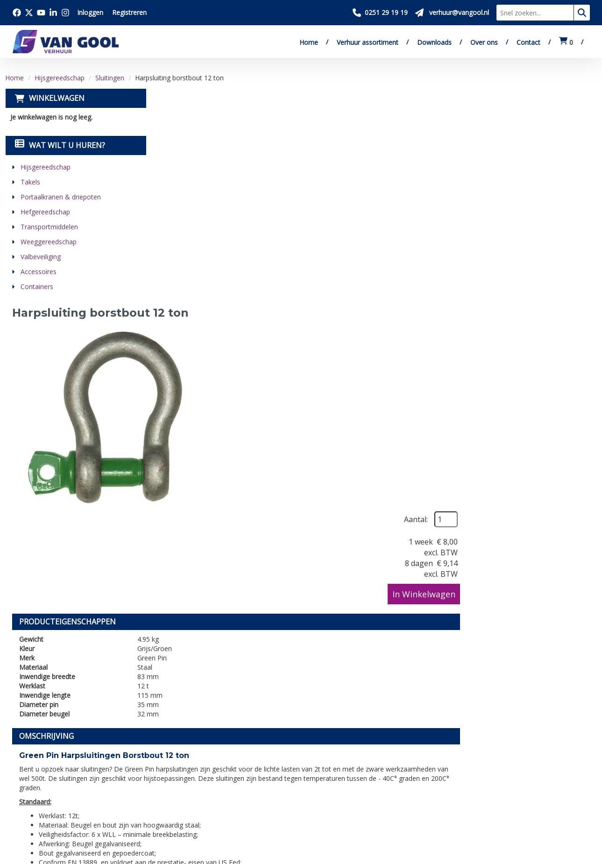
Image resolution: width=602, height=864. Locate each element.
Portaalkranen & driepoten (60, 196)
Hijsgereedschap (60, 77)
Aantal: (546, 118)
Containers (36, 286)
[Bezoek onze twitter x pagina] (29, 12)
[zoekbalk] (535, 13)
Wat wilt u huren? (59, 145)
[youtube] (63, 806)
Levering (287, 740)
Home (308, 42)
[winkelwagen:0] (566, 42)
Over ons (484, 42)
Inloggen (90, 12)
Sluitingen (109, 77)
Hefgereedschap (45, 211)
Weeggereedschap (48, 241)
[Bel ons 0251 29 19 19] (380, 12)
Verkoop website (171, 761)
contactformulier (548, 545)
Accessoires (38, 271)
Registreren (129, 12)
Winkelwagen (56, 98)
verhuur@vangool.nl (460, 545)
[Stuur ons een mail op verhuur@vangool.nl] (452, 12)
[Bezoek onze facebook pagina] (17, 12)
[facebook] (22, 806)
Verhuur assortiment (367, 42)
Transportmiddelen (49, 226)
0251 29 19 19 (40, 770)
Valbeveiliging (40, 256)
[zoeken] (582, 13)
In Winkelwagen (554, 192)
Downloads (434, 42)
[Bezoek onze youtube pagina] (41, 12)
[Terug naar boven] (301, 657)
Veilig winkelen (298, 750)
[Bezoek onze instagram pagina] (65, 12)
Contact (528, 42)
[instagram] (104, 806)
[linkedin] (84, 806)
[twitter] (43, 806)
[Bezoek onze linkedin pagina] (53, 12)
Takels (30, 181)
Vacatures (159, 772)
